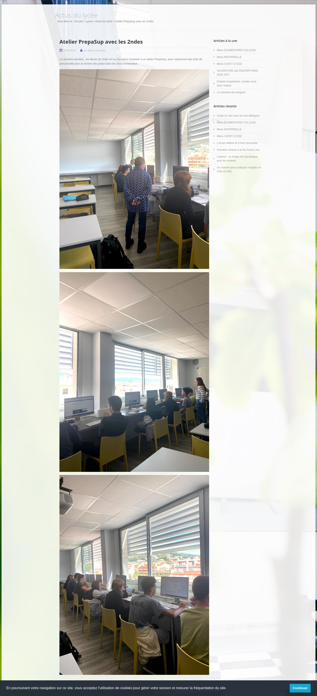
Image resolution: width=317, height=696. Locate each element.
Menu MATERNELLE (229, 57)
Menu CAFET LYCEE (229, 63)
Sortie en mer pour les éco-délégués (238, 115)
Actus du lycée (103, 21)
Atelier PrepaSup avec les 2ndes (101, 41)
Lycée (89, 21)
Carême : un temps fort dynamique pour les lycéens (237, 158)
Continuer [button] (300, 688)
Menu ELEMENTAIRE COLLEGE (236, 50)
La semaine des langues (231, 92)
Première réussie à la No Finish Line (238, 149)
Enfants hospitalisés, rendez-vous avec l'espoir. (236, 83)
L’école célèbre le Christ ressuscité (237, 143)
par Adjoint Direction (94, 50)
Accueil (78, 21)
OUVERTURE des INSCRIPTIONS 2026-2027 (237, 72)
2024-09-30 (69, 50)
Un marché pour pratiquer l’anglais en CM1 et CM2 (239, 169)
